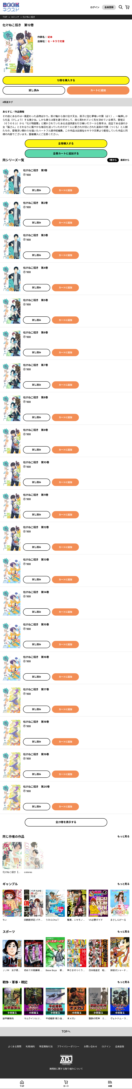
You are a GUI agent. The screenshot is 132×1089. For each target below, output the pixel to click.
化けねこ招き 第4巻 (35, 267)
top (5, 17)
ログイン (94, 7)
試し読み (34, 90)
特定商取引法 (46, 1046)
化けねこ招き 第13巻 (36, 559)
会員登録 (108, 7)
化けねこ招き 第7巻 (35, 365)
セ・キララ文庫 (56, 41)
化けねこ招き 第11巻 (35, 494)
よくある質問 (14, 1046)
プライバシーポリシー (68, 1046)
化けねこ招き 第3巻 (35, 235)
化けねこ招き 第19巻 (36, 754)
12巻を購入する (66, 80)
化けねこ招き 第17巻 (36, 689)
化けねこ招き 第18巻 (36, 721)
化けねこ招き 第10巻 (36, 462)
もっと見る (123, 836)
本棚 (110, 1086)
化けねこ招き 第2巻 (35, 203)
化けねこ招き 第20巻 (36, 786)
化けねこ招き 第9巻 (35, 430)
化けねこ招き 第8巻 (35, 397)
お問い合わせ (90, 1046)
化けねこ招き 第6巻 (35, 332)
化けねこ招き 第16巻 (36, 657)
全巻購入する (66, 143)
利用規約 (30, 1046)
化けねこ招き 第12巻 (36, 527)
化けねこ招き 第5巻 (35, 300)
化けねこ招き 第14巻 (36, 592)
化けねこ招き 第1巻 (35, 170)
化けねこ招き (29, 17)
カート (66, 1086)
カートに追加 (98, 90)
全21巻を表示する (66, 822)
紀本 (50, 36)
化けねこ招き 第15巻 (36, 624)
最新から (124, 160)
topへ (66, 1031)
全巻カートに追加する (66, 153)
